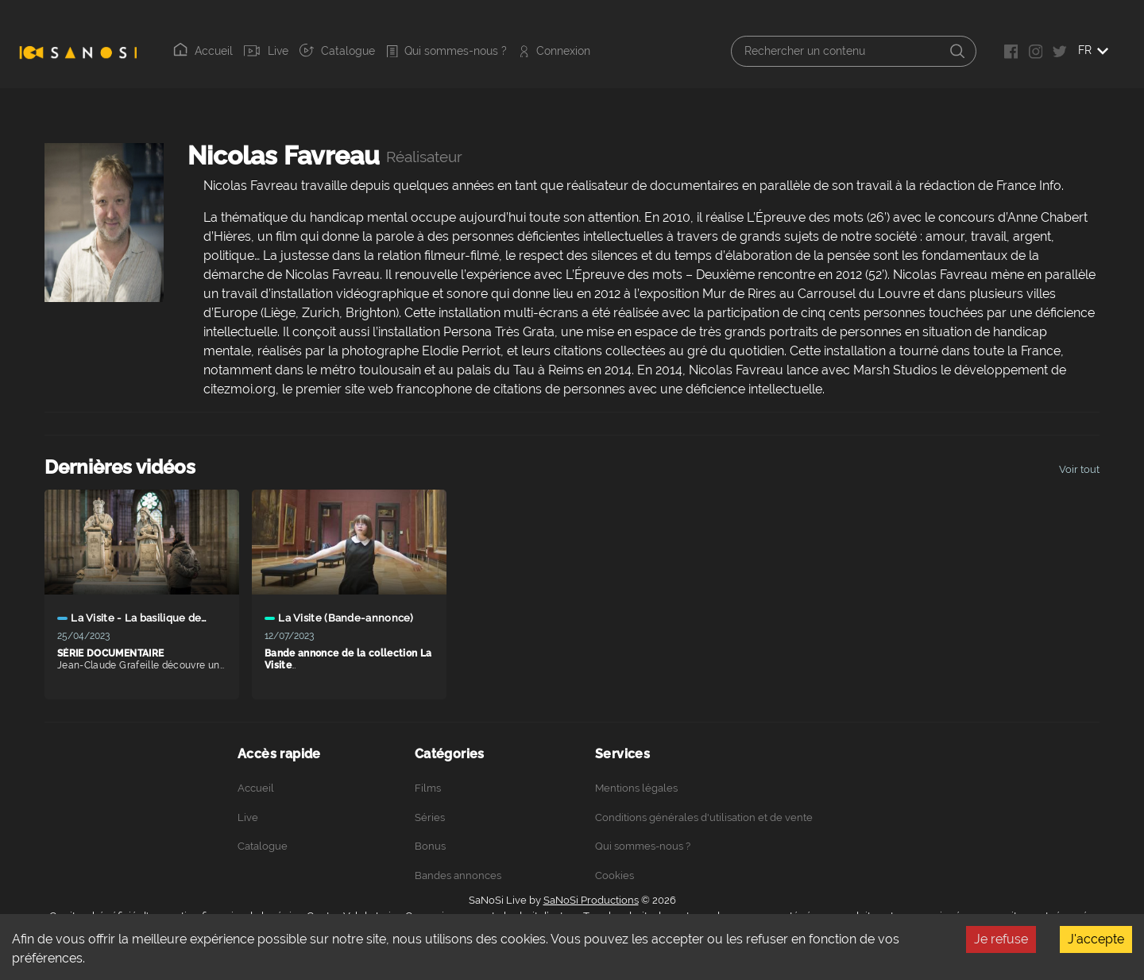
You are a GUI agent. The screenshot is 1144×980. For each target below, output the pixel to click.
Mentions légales (636, 788)
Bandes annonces (458, 875)
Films (428, 788)
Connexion (554, 51)
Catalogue (337, 50)
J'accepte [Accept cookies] (1096, 939)
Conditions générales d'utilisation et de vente (704, 817)
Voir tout (1079, 469)
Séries (430, 817)
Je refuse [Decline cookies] (1001, 939)
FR (1093, 50)
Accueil (203, 50)
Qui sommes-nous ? (446, 51)
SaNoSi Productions (591, 900)
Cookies (614, 875)
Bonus (430, 846)
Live (266, 51)
